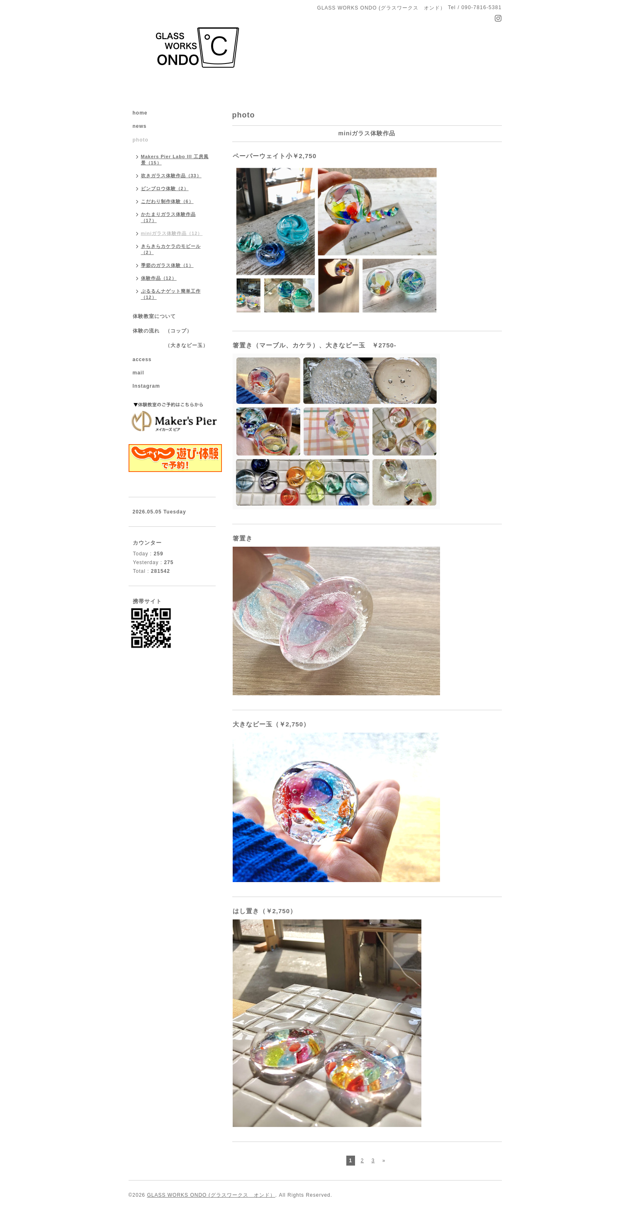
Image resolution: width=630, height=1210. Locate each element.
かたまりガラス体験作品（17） (168, 217)
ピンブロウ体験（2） (165, 188)
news (140, 126)
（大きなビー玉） (170, 345)
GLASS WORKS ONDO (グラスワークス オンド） (211, 1195)
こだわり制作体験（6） (167, 201)
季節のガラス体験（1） (167, 265)
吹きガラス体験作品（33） (171, 175)
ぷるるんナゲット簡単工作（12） (171, 294)
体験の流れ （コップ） (162, 331)
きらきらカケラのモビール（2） (171, 249)
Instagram (146, 386)
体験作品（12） (159, 278)
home (140, 113)
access (142, 359)
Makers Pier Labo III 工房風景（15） (175, 159)
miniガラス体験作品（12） (172, 233)
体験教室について (154, 316)
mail (138, 373)
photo (143, 140)
